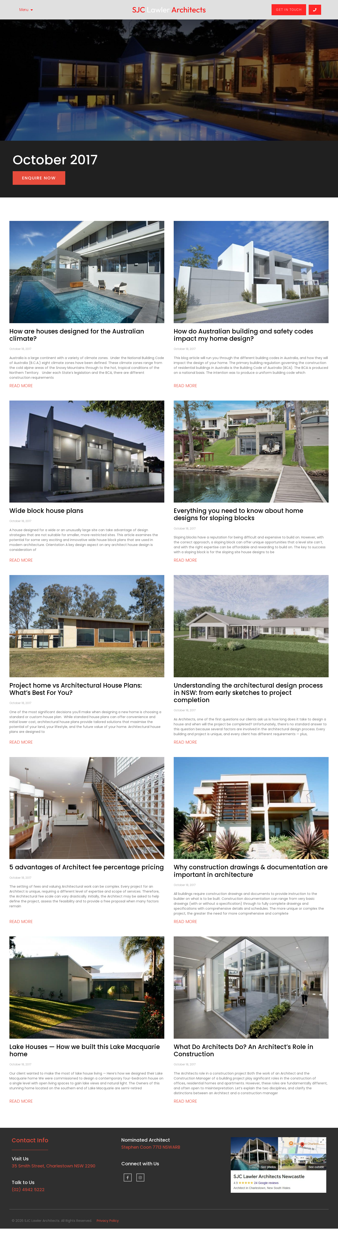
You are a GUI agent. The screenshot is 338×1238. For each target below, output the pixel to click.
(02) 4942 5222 (28, 1190)
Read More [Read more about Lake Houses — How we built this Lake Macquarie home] (21, 1101)
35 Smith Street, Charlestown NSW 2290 (53, 1166)
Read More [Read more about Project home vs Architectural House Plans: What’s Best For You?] (21, 742)
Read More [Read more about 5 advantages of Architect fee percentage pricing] (21, 921)
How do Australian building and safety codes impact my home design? (243, 335)
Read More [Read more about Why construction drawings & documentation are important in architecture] (185, 921)
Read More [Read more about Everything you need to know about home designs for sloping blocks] (185, 560)
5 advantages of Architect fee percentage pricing (86, 867)
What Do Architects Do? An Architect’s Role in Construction (243, 1050)
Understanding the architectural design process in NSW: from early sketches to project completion (248, 692)
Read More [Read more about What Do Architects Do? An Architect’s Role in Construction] (185, 1101)
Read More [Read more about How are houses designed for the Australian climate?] (21, 386)
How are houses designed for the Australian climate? (76, 335)
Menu (26, 10)
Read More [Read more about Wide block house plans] (21, 560)
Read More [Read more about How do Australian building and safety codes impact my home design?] (185, 386)
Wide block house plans (46, 511)
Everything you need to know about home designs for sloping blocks (238, 514)
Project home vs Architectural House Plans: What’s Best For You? (75, 689)
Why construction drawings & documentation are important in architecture (251, 871)
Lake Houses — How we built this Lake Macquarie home (84, 1050)
